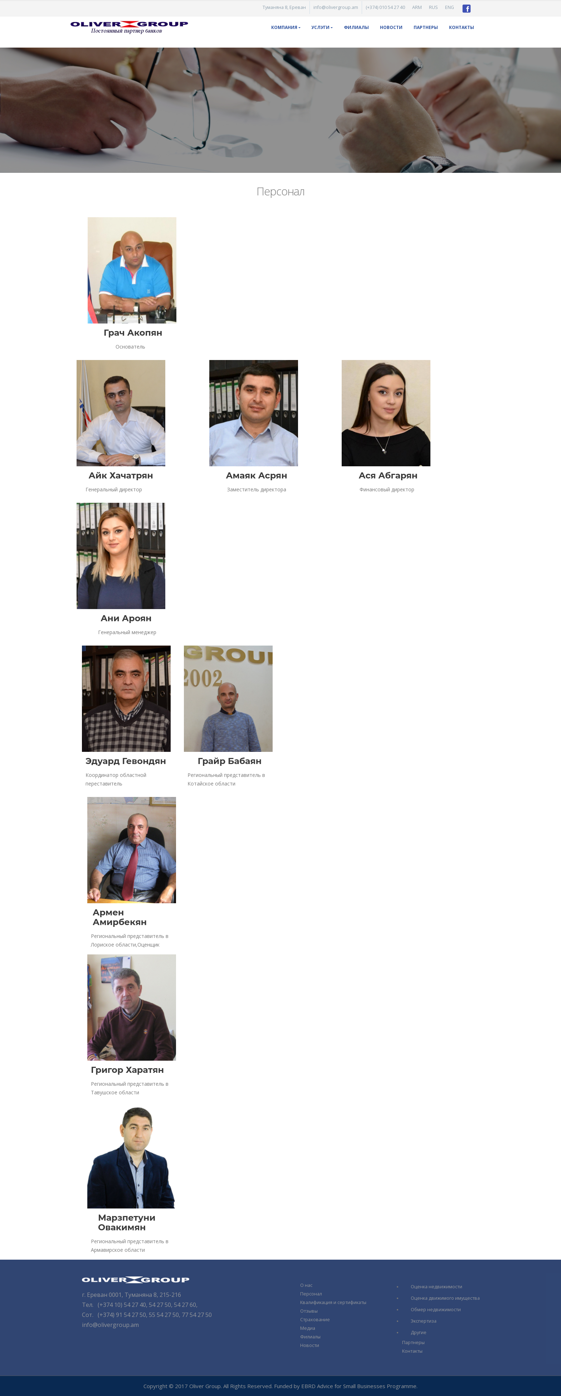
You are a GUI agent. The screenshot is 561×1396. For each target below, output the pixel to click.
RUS (433, 7)
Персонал (311, 1294)
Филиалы (356, 27)
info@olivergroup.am (335, 7)
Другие (418, 1332)
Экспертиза (423, 1321)
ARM (417, 7)
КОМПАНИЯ (284, 27)
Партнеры (426, 27)
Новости (391, 27)
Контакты (461, 27)
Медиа (307, 1328)
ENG (449, 7)
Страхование (315, 1320)
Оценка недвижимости (436, 1287)
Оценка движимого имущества (445, 1298)
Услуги (320, 27)
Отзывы (309, 1311)
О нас (306, 1285)
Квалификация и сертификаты (333, 1302)
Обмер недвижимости (436, 1310)
